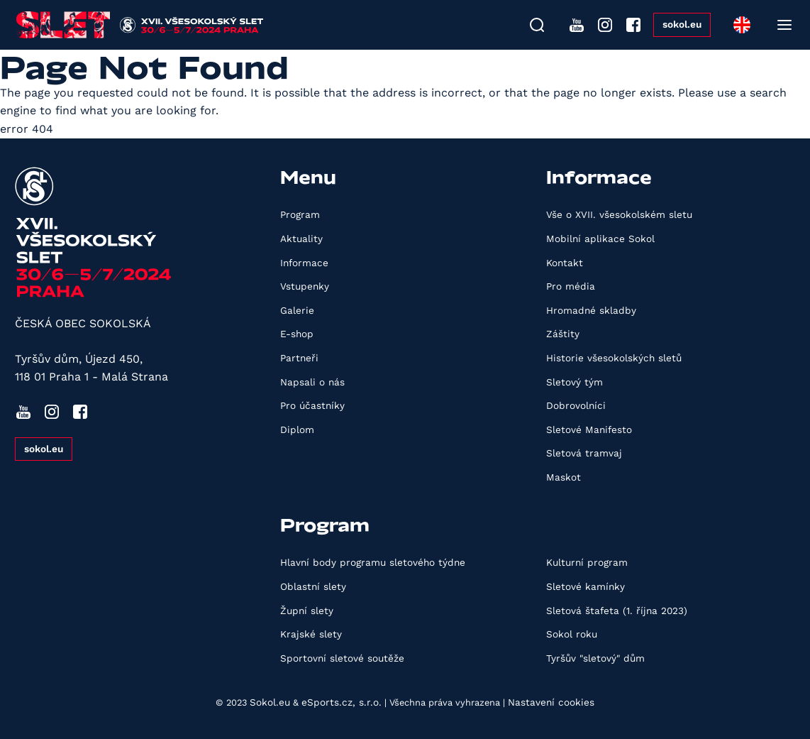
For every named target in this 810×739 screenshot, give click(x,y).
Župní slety (306, 610)
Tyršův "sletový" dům (595, 658)
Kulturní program (587, 562)
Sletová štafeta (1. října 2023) (616, 610)
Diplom (297, 429)
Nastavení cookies (551, 702)
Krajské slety (311, 634)
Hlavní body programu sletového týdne (372, 562)
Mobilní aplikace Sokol (600, 238)
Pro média (570, 286)
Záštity (562, 333)
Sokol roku (571, 634)
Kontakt (564, 262)
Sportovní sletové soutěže (342, 658)
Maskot (563, 477)
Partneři (299, 357)
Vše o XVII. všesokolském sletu (619, 214)
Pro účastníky (312, 405)
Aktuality (301, 238)
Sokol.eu (270, 702)
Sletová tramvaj (584, 453)
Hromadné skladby (591, 310)
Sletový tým (574, 382)
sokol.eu (681, 24)
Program (300, 214)
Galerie (297, 310)
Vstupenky (304, 286)
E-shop (297, 333)
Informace (304, 262)
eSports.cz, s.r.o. (341, 702)
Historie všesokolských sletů (614, 357)
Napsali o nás (312, 382)
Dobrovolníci (576, 405)
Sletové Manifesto (589, 429)
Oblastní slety (313, 586)
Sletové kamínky (585, 586)
